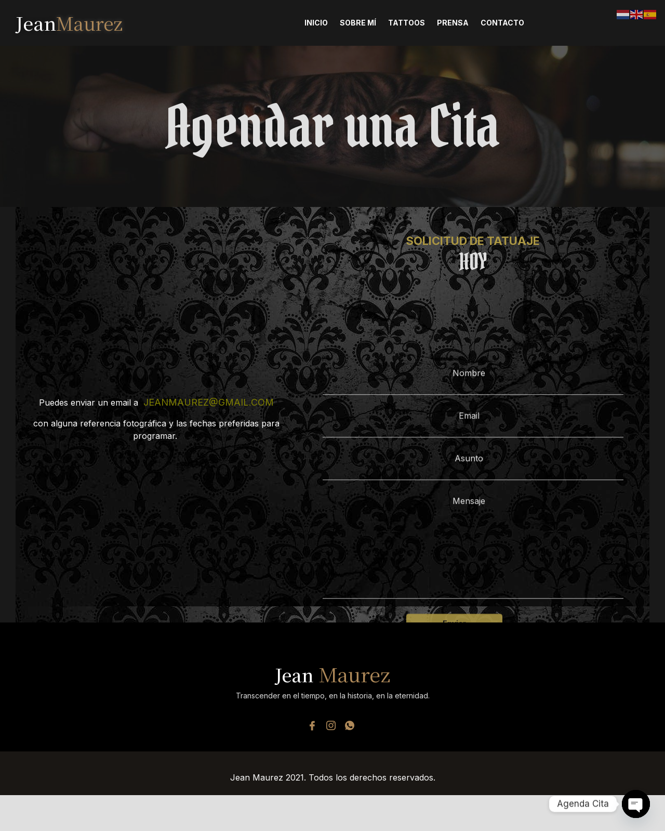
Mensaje (473, 599)
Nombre (473, 433)
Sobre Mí (358, 22)
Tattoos (406, 22)
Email (473, 476)
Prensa (453, 22)
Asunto (473, 519)
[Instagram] (331, 727)
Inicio (316, 22)
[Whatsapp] (349, 727)
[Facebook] (312, 727)
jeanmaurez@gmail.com (208, 403)
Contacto (502, 22)
